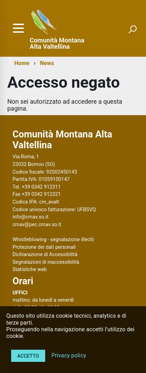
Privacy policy (68, 355)
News (47, 63)
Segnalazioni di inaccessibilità (46, 262)
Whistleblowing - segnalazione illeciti (53, 240)
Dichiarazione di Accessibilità (45, 254)
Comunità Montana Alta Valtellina (57, 43)
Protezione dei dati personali (44, 247)
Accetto (28, 356)
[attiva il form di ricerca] (132, 29)
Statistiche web (30, 269)
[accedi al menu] (18, 28)
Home (21, 63)
